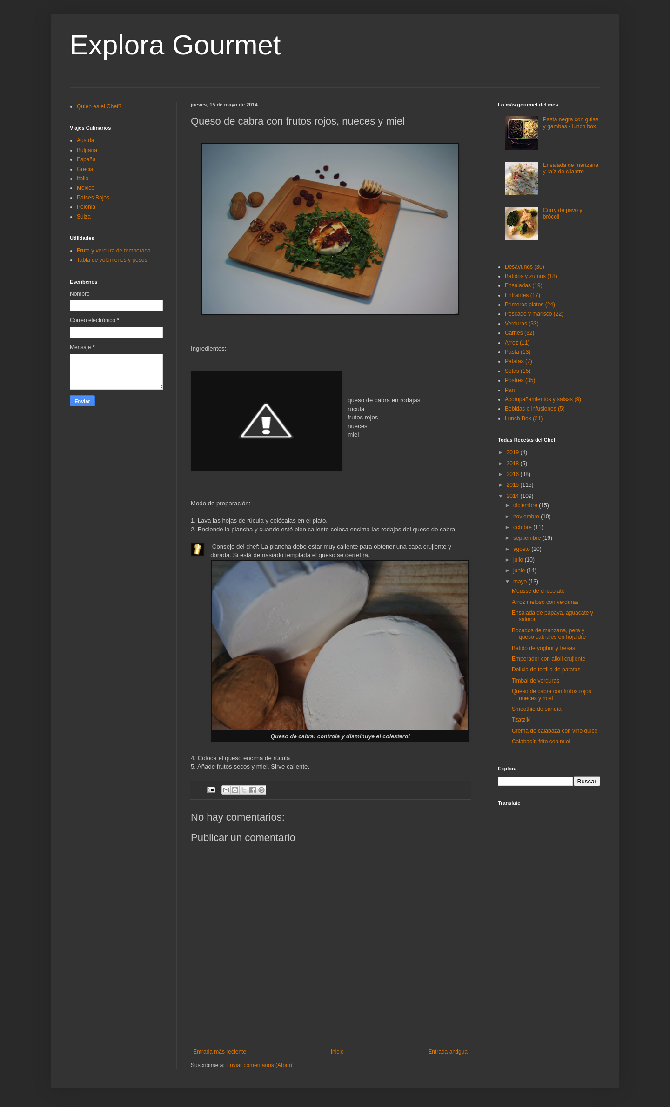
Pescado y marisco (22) (534, 314)
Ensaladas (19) (524, 285)
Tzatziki (521, 719)
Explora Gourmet (175, 44)
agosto (522, 549)
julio (519, 560)
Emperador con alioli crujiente (548, 659)
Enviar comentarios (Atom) (259, 1065)
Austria (85, 140)
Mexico (85, 188)
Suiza (84, 216)
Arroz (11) (517, 342)
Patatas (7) (518, 361)
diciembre (526, 505)
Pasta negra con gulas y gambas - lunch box (570, 122)
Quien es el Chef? (99, 106)
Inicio (337, 1051)
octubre (523, 527)
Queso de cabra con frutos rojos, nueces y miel (552, 694)
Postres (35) (520, 380)
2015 (514, 485)
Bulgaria (87, 150)
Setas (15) (517, 371)
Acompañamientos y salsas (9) (543, 399)
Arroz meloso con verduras (545, 602)
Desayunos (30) (524, 267)
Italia (82, 178)
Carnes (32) (519, 333)
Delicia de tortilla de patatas (546, 669)
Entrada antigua (448, 1051)
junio (520, 570)
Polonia (86, 207)
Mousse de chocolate (538, 591)
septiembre (528, 538)
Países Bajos (93, 197)
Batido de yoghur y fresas (543, 648)
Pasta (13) (517, 352)
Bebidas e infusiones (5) (535, 408)
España (86, 159)
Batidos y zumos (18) (531, 276)
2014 (514, 496)
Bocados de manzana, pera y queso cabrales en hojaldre (549, 633)
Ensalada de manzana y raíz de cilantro (570, 168)
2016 (514, 474)
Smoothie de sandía (537, 709)
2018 (514, 463)
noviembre (527, 516)
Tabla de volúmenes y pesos (112, 260)
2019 (514, 452)
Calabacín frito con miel (541, 741)
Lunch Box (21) (524, 418)
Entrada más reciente (219, 1051)
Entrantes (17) (522, 295)
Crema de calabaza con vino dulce (554, 731)
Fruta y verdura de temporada (114, 250)
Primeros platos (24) (530, 304)
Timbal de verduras (535, 680)
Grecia (85, 169)
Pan (510, 390)
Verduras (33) (522, 323)
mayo (521, 581)
